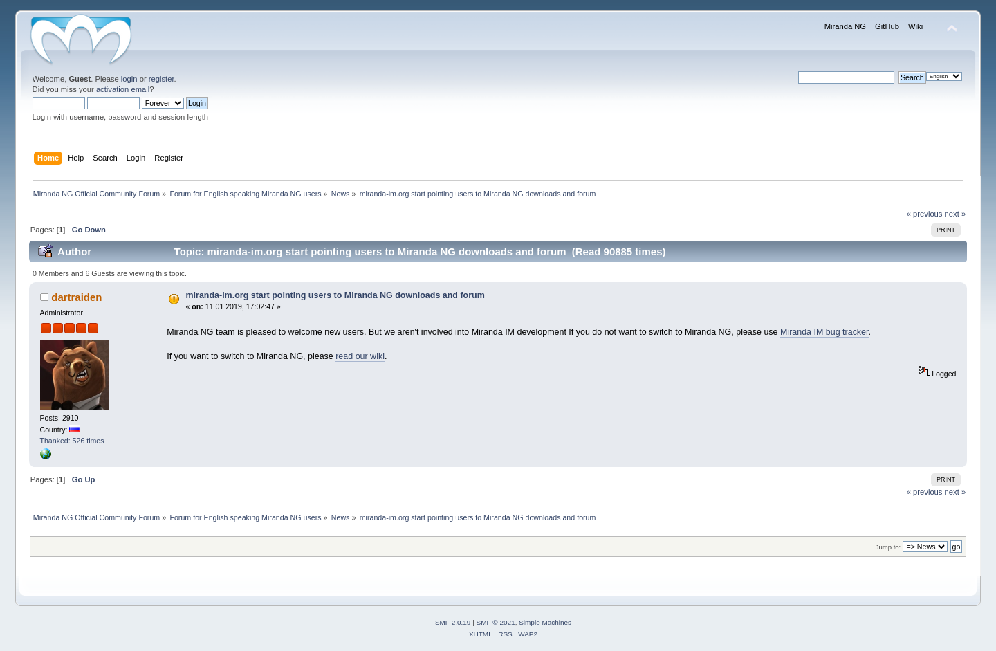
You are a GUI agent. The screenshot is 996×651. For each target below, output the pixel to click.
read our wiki (360, 356)
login (129, 79)
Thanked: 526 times (72, 441)
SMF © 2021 (496, 622)
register (161, 79)
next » (955, 214)
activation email (122, 89)
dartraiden (76, 297)
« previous (925, 214)
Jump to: (888, 547)
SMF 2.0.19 (453, 622)
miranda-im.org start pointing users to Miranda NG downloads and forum (335, 295)
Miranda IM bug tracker (824, 332)
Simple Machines (545, 622)
